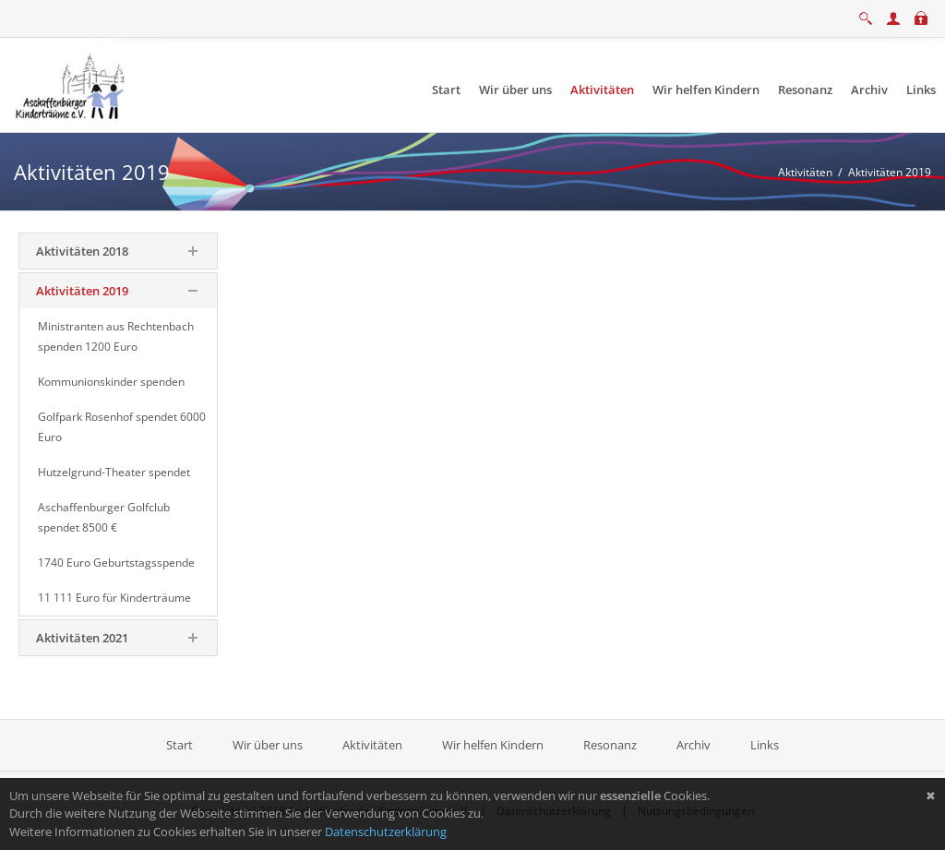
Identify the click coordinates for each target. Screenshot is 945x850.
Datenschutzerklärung (386, 831)
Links (764, 744)
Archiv (693, 744)
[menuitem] (446, 90)
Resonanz (610, 744)
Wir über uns (268, 744)
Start (181, 744)
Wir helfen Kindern (493, 744)
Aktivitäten (372, 744)
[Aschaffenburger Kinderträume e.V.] (72, 84)
